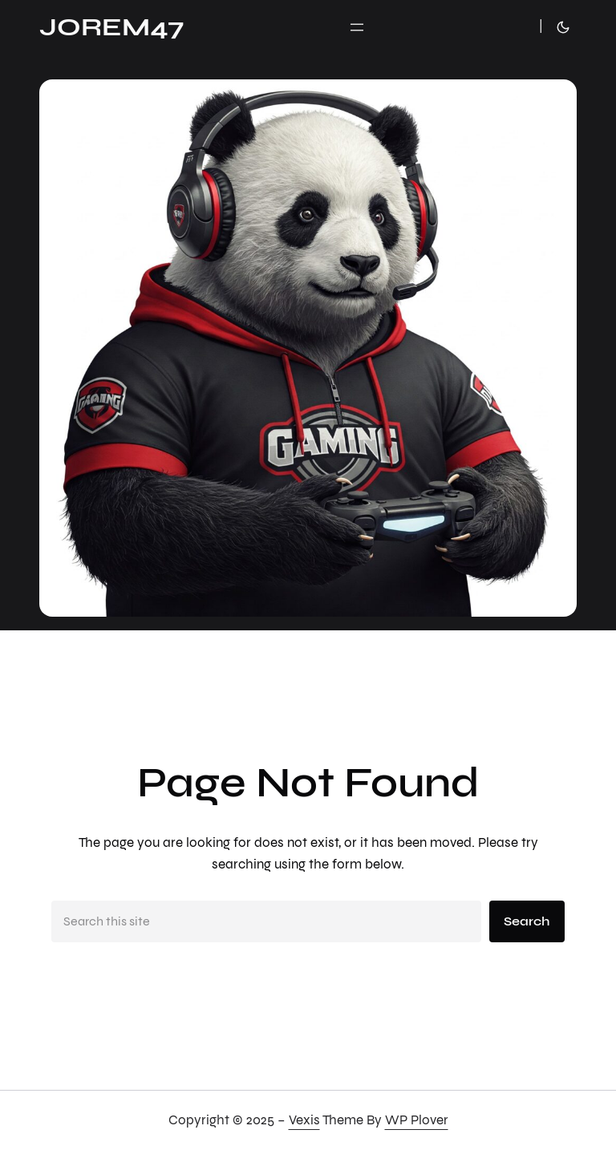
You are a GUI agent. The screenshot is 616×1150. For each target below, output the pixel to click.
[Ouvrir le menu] (357, 27)
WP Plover (416, 1120)
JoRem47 (111, 27)
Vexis (304, 1120)
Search (526, 921)
